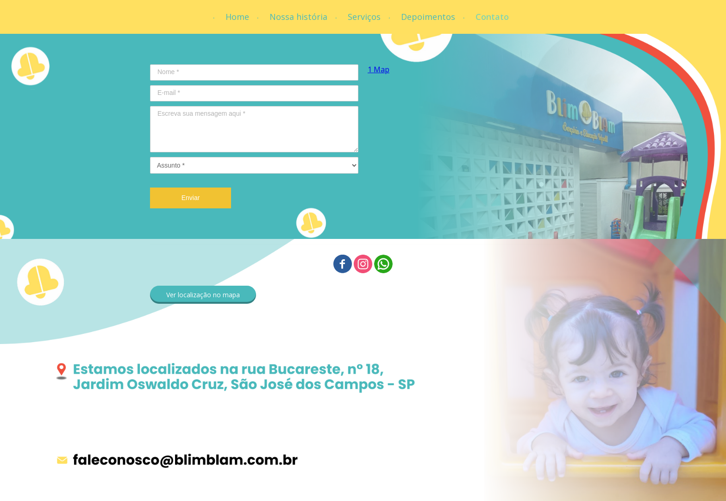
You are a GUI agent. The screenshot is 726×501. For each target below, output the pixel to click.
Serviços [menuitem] (364, 16)
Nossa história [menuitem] (298, 16)
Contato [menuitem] (492, 16)
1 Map (378, 69)
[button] (203, 295)
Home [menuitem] (237, 16)
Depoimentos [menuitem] (428, 16)
